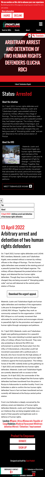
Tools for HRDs (6, 30)
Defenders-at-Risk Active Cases (33, 470)
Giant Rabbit (30, 460)
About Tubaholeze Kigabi (23, 84)
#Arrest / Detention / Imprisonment (26, 426)
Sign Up (23, 447)
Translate (40, 35)
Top (2, 205)
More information (8, 11)
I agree (6, 15)
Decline (18, 15)
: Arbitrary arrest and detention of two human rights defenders (16, 215)
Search (38, 30)
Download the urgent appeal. (22, 294)
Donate (17, 30)
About (3, 209)
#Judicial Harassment (25, 423)
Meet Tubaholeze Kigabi (16, 186)
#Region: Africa (16, 420)
